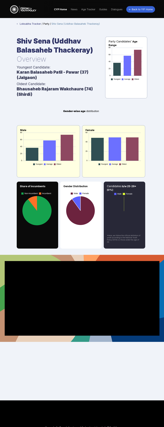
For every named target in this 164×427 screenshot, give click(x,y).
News (74, 9)
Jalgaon (26, 77)
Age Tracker (88, 9)
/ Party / (47, 23)
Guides (103, 9)
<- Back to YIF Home (141, 9)
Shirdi (24, 94)
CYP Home (60, 9)
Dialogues (116, 9)
